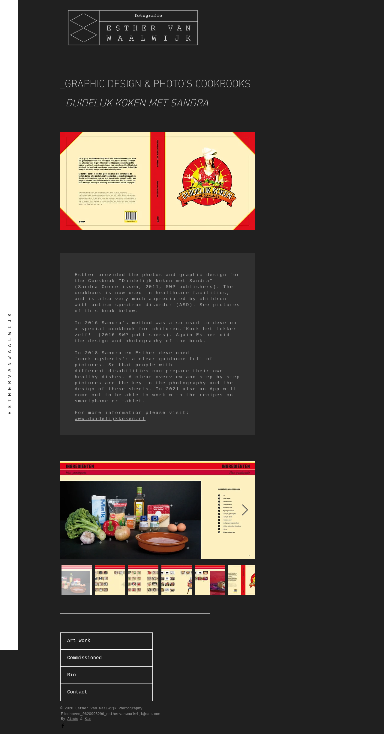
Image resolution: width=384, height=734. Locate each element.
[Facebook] (63, 726)
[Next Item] (245, 510)
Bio (71, 675)
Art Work (78, 641)
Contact (77, 692)
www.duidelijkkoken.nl (110, 419)
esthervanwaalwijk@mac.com (133, 714)
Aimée (73, 719)
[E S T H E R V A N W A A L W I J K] (10, 364)
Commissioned (84, 658)
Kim (88, 719)
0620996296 (93, 714)
